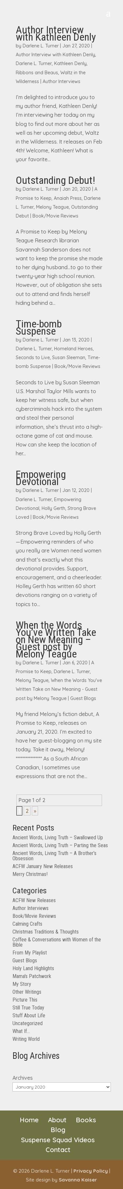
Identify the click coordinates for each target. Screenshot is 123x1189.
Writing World (26, 1039)
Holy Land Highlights (33, 968)
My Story (21, 984)
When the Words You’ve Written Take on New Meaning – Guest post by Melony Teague (56, 639)
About (57, 1120)
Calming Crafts (27, 924)
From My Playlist (29, 953)
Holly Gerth (53, 508)
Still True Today (28, 1008)
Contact (58, 1149)
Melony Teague (52, 207)
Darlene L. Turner (41, 46)
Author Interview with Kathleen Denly (56, 33)
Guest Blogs (83, 698)
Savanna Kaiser (78, 1180)
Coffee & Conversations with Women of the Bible (56, 942)
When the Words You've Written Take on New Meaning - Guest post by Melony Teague (59, 689)
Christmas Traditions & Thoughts (45, 932)
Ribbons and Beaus (37, 73)
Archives (22, 1078)
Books (86, 1120)
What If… (21, 1031)
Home (29, 1120)
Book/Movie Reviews (55, 216)
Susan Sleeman (68, 357)
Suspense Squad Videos (58, 1140)
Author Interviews (61, 81)
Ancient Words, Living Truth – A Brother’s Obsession (54, 856)
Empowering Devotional (41, 478)
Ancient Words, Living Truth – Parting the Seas (60, 845)
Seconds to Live (33, 357)
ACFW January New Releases (42, 866)
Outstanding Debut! (55, 180)
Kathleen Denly (70, 63)
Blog (58, 1130)
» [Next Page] (35, 811)
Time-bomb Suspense (39, 327)
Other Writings (26, 992)
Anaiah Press (68, 198)
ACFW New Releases (34, 900)
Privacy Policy (90, 1171)
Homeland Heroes (73, 349)
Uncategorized (27, 1023)
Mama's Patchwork (31, 976)
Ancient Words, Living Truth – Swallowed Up (57, 837)
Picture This (24, 1000)
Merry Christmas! (30, 874)
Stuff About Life (28, 1015)
